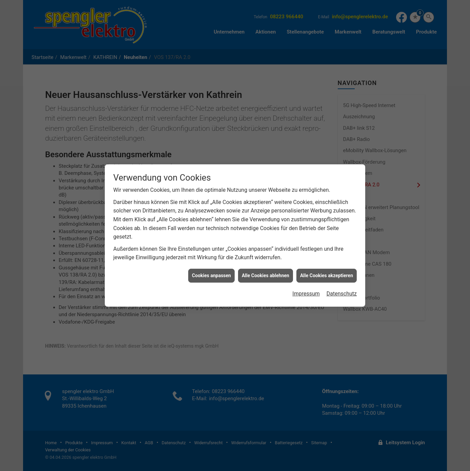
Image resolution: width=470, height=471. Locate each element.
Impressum (306, 287)
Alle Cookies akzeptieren (326, 269)
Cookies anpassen (211, 269)
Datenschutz (342, 287)
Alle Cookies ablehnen (265, 269)
